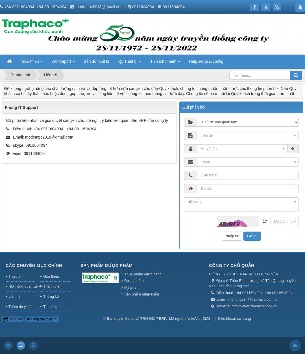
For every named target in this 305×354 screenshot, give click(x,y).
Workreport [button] (63, 63)
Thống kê (51, 296)
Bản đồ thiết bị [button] (96, 61)
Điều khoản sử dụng (234, 318)
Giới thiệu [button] (32, 63)
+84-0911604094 (19, 7)
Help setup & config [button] (206, 61)
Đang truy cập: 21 (42, 319)
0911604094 (143, 7)
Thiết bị (14, 276)
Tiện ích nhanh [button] (165, 63)
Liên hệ (14, 296)
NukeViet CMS (199, 318)
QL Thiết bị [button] (129, 63)
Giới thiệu (51, 276)
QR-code (12, 319)
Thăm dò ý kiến (21, 307)
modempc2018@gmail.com (99, 7)
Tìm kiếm (50, 307)
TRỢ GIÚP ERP (153, 318)
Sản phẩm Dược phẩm (106, 265)
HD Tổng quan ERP (21, 286)
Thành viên (52, 286)
